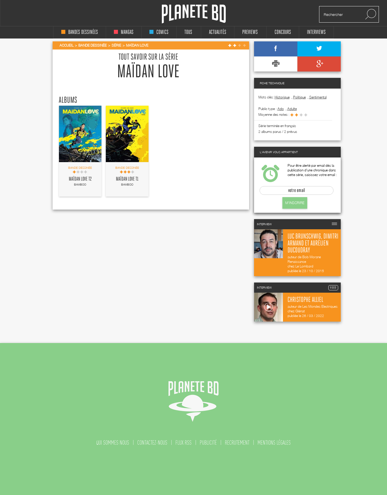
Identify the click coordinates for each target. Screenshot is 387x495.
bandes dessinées (79, 32)
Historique (282, 97)
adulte (292, 109)
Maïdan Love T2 (80, 179)
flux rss (183, 442)
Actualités (217, 32)
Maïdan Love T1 (127, 179)
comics (158, 32)
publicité (208, 442)
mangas (124, 32)
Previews (250, 32)
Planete (194, 14)
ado (280, 109)
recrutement (237, 442)
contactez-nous (152, 442)
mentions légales (274, 442)
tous (188, 32)
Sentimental (318, 97)
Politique (299, 97)
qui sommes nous (112, 442)
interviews (316, 32)
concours (283, 32)
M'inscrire (294, 203)
